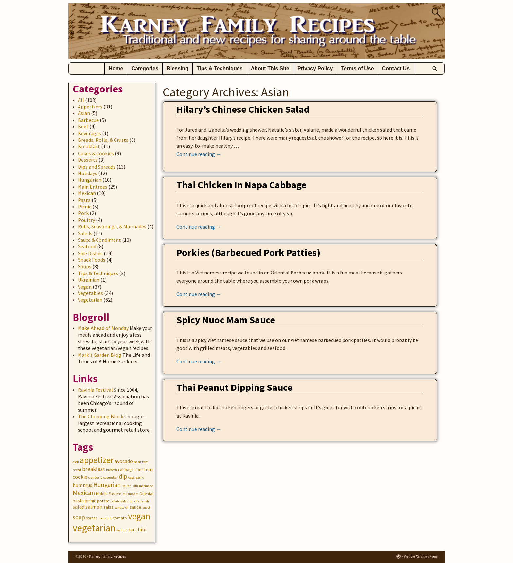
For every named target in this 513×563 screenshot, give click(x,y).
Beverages (89, 133)
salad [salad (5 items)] (78, 507)
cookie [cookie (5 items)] (80, 477)
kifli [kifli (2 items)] (135, 486)
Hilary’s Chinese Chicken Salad (243, 109)
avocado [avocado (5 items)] (124, 461)
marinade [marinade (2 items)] (146, 486)
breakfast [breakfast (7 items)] (93, 468)
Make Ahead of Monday (103, 328)
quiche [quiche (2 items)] (134, 501)
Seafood (87, 246)
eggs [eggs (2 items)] (131, 477)
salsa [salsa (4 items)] (108, 507)
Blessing (177, 68)
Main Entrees (92, 186)
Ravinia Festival (95, 390)
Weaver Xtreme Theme (421, 557)
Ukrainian (88, 279)
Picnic (84, 206)
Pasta (84, 200)
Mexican (87, 193)
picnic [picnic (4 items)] (90, 501)
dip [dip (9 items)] (123, 476)
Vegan (85, 286)
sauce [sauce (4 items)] (135, 507)
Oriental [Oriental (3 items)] (146, 493)
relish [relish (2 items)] (144, 501)
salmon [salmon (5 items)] (93, 507)
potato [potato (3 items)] (103, 500)
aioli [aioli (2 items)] (76, 462)
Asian (84, 113)
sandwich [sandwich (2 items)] (122, 507)
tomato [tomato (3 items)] (120, 517)
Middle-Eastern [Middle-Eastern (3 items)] (108, 493)
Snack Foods (91, 260)
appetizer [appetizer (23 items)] (97, 460)
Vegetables (90, 293)
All (81, 100)
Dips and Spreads (96, 166)
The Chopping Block (100, 416)
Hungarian (89, 179)
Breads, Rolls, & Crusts (103, 140)
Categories (144, 68)
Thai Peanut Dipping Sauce (234, 387)
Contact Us (396, 68)
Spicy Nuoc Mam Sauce (225, 319)
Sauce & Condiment (99, 240)
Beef (83, 126)
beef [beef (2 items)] (145, 462)
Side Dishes (90, 253)
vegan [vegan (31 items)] (139, 516)
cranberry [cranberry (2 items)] (95, 477)
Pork (83, 213)
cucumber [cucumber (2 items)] (110, 477)
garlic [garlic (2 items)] (140, 477)
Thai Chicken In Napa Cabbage (241, 184)
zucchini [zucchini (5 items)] (137, 529)
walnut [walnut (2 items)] (121, 530)
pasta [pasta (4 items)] (78, 501)
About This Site (270, 68)
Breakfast (89, 146)
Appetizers (90, 106)
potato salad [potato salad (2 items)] (120, 501)
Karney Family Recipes (107, 557)
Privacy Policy (315, 68)
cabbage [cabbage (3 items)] (125, 469)
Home (116, 68)
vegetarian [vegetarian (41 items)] (94, 528)
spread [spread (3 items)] (92, 517)
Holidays (87, 173)
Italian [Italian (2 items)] (126, 486)
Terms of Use (357, 68)
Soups (84, 266)
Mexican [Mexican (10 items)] (84, 492)
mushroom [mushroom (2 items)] (130, 494)
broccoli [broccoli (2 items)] (111, 470)
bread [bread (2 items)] (77, 470)
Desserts (87, 160)
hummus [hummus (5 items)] (82, 485)
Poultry (86, 220)
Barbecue (88, 120)
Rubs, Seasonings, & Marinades (112, 226)
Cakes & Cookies (96, 153)
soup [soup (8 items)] (79, 517)
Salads (85, 233)
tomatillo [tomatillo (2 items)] (105, 518)
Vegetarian (90, 299)
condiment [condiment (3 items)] (144, 469)
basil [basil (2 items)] (137, 462)
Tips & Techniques (220, 68)
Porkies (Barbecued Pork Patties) (248, 252)
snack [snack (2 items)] (146, 507)
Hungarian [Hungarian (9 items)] (107, 484)
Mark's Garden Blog (99, 355)
